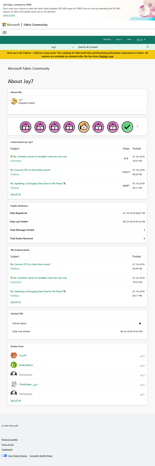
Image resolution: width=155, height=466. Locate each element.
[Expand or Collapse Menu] (4, 32)
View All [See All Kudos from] (16, 400)
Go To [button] (140, 39)
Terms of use (8, 444)
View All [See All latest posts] (15, 194)
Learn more (9, 15)
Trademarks (7, 449)
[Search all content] (114, 47)
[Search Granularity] (62, 47)
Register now (106, 56)
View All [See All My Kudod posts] (15, 302)
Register (107, 39)
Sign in (119, 39)
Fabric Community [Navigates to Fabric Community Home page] (36, 24)
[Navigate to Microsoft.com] (11, 24)
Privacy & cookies (10, 439)
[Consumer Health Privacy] (41, 456)
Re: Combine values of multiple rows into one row (40, 156)
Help (129, 39)
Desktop (14, 174)
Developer (15, 160)
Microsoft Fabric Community (28, 68)
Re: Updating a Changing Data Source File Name (36, 183)
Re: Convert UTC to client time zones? (30, 169)
